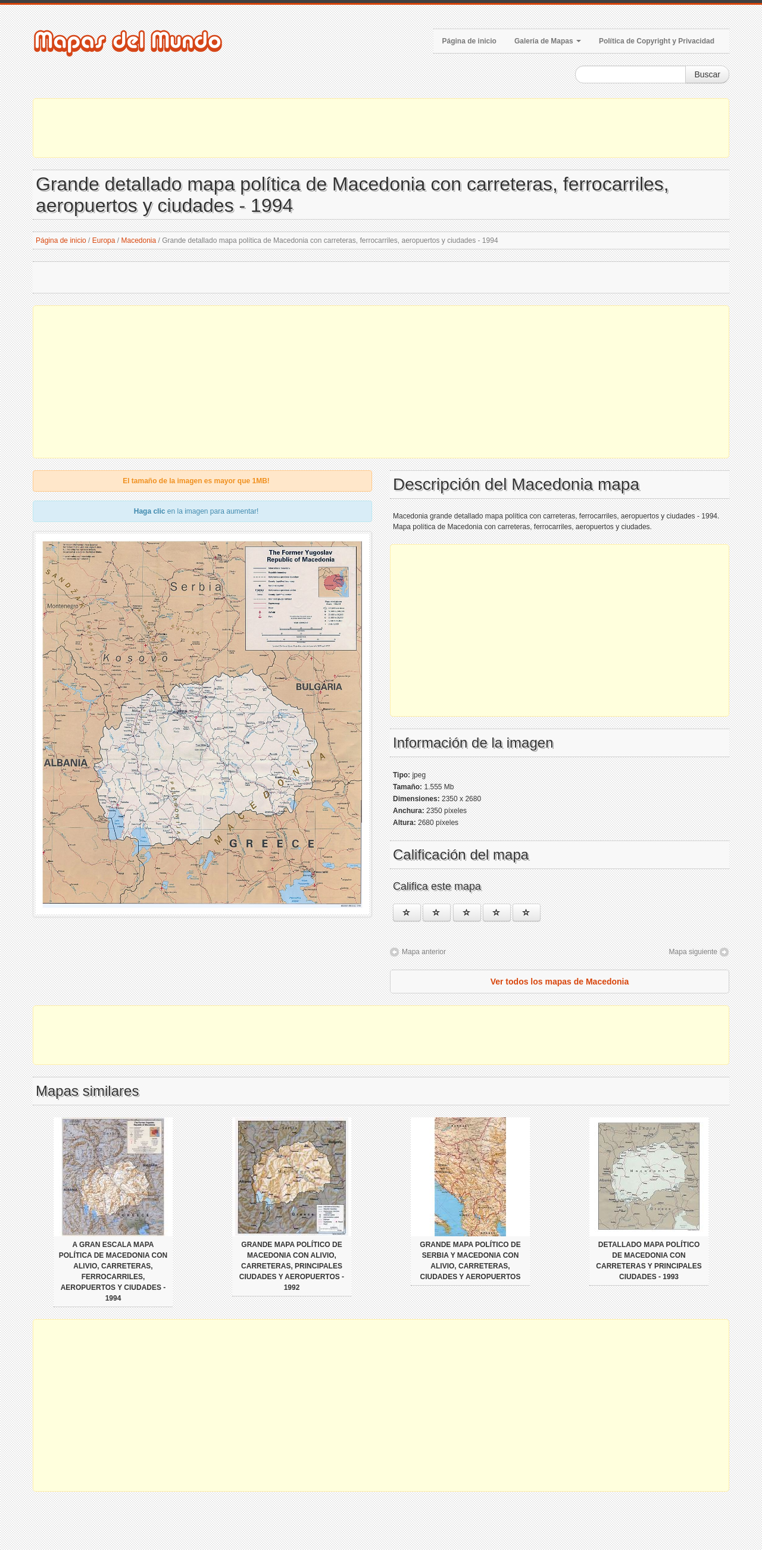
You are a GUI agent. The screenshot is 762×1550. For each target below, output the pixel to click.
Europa (103, 240)
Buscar (707, 74)
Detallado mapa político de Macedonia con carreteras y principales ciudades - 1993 (648, 1260)
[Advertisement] (381, 128)
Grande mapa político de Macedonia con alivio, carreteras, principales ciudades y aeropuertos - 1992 (291, 1266)
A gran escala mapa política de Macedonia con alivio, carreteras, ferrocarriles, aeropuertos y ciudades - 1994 (113, 1271)
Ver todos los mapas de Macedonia (560, 981)
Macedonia (139, 240)
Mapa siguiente (693, 952)
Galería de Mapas (547, 41)
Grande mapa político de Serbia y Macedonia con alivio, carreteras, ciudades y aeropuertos (470, 1260)
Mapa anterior (424, 952)
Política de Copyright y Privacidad (656, 41)
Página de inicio (469, 41)
